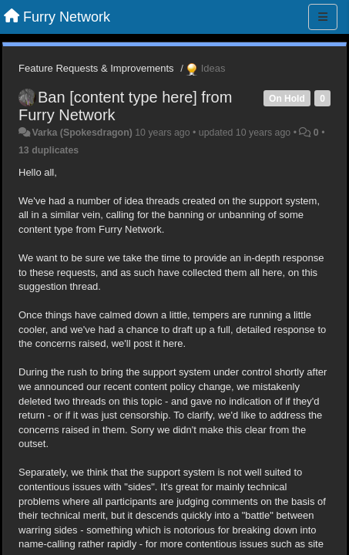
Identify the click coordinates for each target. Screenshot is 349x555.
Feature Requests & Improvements (96, 68)
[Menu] (322, 17)
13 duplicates (48, 150)
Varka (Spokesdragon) (82, 132)
